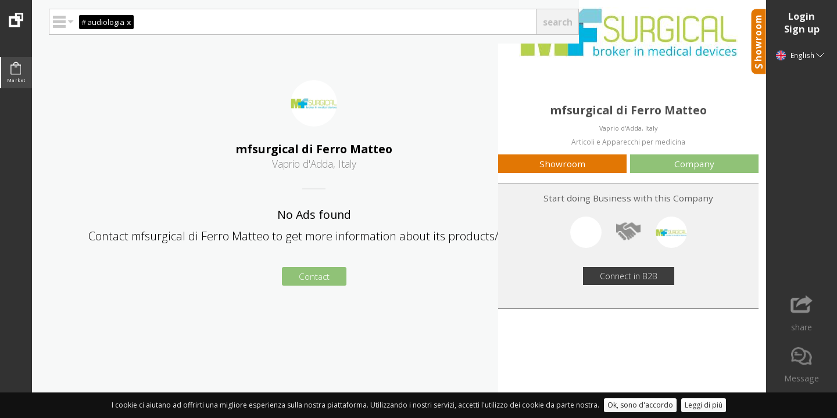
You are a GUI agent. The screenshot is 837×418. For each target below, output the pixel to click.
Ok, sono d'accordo (640, 405)
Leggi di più (703, 405)
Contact (314, 276)
